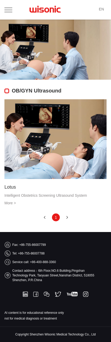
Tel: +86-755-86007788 (28, 253)
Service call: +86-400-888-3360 (34, 262)
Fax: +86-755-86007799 (29, 245)
